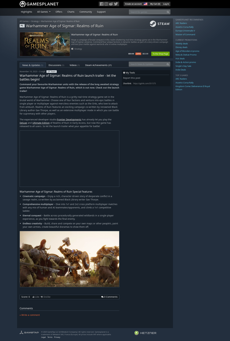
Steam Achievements (98, 65)
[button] (145, 3)
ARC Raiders (181, 23)
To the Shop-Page (160, 53)
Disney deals (181, 47)
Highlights (26, 11)
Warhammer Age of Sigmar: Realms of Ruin (60, 21)
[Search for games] (147, 11)
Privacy (57, 337)
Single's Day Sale (183, 66)
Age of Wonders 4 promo (187, 51)
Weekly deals (182, 43)
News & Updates (32, 65)
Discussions (56, 65)
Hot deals (180, 58)
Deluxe (23, 122)
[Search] (167, 11)
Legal (43, 337)
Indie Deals (181, 69)
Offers (59, 11)
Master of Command (185, 34)
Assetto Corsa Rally (185, 27)
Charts (70, 11)
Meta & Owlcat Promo (186, 54)
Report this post (131, 77)
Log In (166, 4)
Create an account (133, 4)
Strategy (35, 21)
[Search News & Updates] (147, 64)
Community (86, 11)
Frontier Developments (69, 119)
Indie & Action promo (186, 62)
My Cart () (155, 4)
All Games (24, 21)
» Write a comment (30, 314)
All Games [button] (43, 11)
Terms (49, 337)
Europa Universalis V (185, 30)
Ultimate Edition (41, 122)
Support (101, 11)
